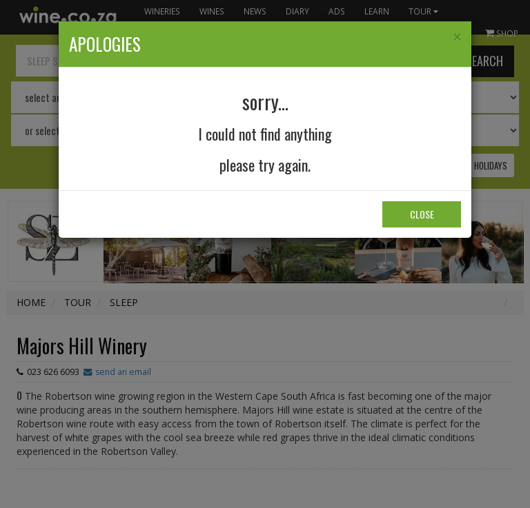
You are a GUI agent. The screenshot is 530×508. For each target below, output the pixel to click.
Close (422, 214)
